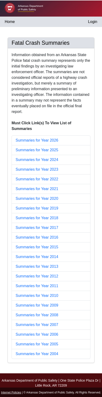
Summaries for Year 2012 (37, 276)
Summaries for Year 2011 (37, 286)
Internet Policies (11, 392)
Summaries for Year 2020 (37, 198)
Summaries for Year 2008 (37, 315)
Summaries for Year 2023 (37, 169)
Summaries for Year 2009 (37, 305)
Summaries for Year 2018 (37, 218)
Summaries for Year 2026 (37, 140)
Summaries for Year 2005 (37, 344)
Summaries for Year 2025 (37, 150)
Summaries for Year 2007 (37, 325)
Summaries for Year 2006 (37, 334)
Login (92, 22)
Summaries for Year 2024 (37, 160)
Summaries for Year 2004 (37, 354)
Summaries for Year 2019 (37, 208)
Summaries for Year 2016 (37, 237)
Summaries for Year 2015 (37, 247)
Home (10, 22)
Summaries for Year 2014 (37, 257)
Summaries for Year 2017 (37, 228)
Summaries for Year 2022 (37, 179)
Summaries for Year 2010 (37, 296)
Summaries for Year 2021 (37, 189)
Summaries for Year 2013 (37, 266)
